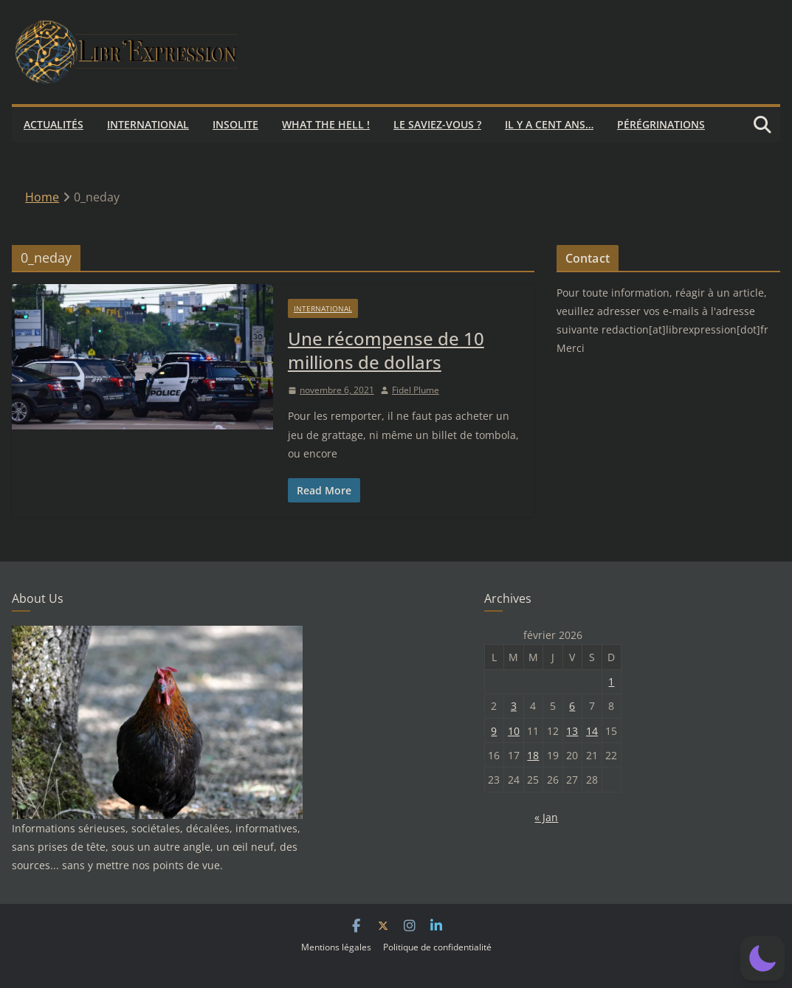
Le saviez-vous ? (437, 124)
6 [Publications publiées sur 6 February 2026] (572, 706)
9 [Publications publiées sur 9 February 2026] (494, 731)
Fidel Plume (415, 390)
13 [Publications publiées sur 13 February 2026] (572, 731)
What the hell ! (326, 124)
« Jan (546, 817)
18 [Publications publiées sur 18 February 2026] (533, 755)
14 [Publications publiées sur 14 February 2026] (592, 731)
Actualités (53, 124)
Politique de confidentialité (437, 947)
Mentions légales (336, 947)
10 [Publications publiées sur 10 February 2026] (514, 731)
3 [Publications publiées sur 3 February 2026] (514, 706)
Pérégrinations (661, 124)
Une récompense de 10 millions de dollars (386, 349)
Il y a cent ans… (549, 124)
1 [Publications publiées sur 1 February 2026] (611, 681)
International (148, 124)
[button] (762, 958)
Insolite (235, 124)
